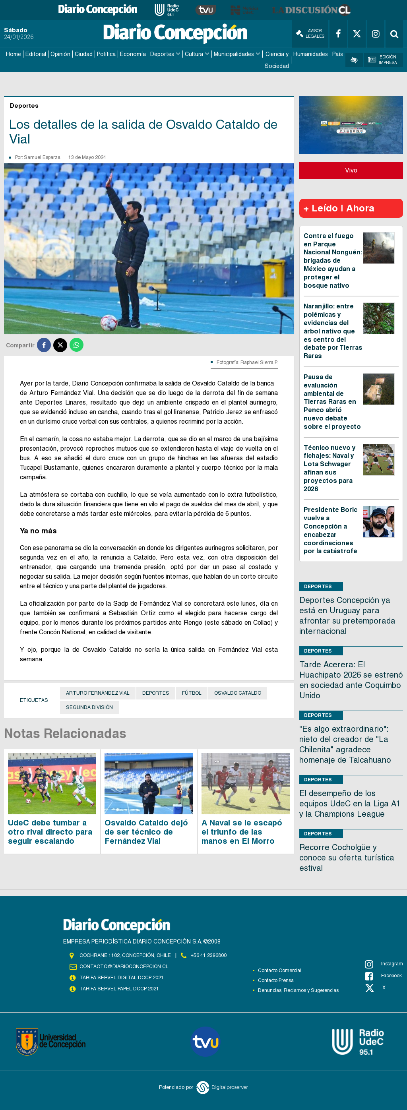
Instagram (384, 964)
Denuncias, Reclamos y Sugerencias (298, 990)
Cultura (194, 54)
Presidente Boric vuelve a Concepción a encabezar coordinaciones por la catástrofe (330, 530)
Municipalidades (234, 54)
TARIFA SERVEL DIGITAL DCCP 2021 (121, 977)
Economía (133, 54)
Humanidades (310, 54)
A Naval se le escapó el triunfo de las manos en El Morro (242, 832)
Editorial (35, 54)
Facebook (383, 976)
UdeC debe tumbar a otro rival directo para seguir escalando (50, 832)
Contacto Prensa (276, 980)
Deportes (162, 54)
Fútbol (192, 693)
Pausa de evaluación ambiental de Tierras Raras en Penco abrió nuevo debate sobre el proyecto (332, 401)
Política (106, 54)
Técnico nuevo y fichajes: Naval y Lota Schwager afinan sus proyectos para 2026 (330, 468)
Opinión (60, 54)
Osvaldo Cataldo (237, 693)
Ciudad (84, 54)
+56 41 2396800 (209, 955)
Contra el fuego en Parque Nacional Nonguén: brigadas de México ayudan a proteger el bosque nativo (333, 260)
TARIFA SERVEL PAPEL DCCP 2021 (119, 989)
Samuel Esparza (42, 157)
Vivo (351, 170)
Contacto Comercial (279, 970)
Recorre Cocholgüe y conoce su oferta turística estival (346, 858)
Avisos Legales (310, 34)
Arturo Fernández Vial (98, 693)
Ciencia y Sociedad (277, 60)
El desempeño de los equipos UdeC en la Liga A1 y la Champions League (350, 803)
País (337, 54)
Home (13, 54)
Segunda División (89, 707)
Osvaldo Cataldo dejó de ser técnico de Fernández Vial (146, 832)
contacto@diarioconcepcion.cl (124, 966)
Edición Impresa (382, 60)
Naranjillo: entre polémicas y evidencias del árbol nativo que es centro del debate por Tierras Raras (333, 331)
